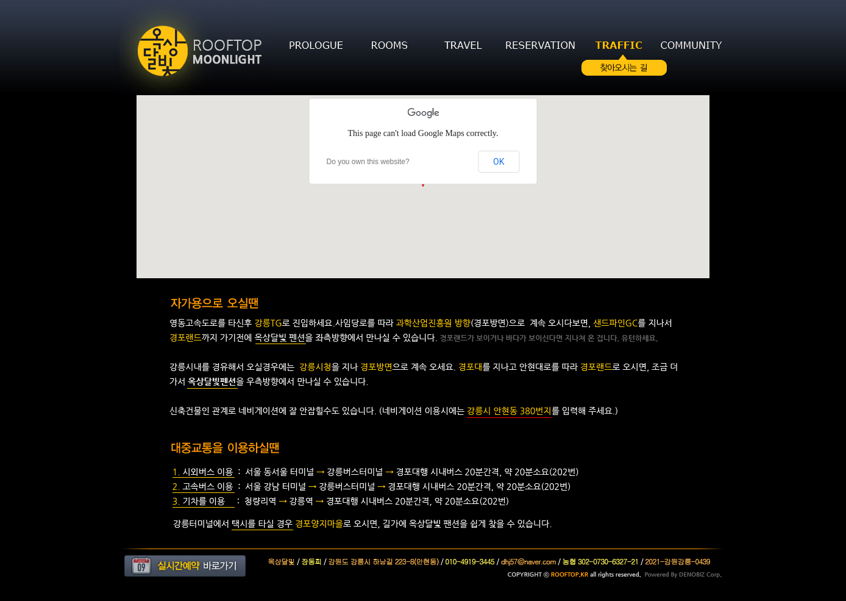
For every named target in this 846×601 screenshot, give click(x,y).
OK (498, 162)
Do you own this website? (368, 161)
